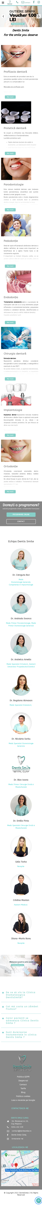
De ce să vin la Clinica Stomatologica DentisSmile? (20, 995)
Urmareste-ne (17, 1139)
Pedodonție (11, 241)
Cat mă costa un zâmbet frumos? (22, 1007)
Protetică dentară (15, 128)
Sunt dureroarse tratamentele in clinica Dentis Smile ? (21, 1034)
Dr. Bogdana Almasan (21, 700)
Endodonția (11, 297)
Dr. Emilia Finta (21, 821)
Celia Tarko (21, 862)
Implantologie (13, 410)
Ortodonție (11, 466)
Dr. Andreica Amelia (21, 660)
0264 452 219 (17, 1127)
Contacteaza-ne (17, 965)
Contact (21, 521)
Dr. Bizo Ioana (21, 780)
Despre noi (23, 1080)
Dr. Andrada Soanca (21, 619)
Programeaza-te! (18, 24)
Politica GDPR (23, 1077)
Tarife (23, 1088)
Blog (23, 1092)
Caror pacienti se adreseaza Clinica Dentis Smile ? (22, 1020)
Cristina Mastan (21, 900)
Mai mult (10, 97)
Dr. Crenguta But (21, 575)
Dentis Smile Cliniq (18, 1135)
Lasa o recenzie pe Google (23, 1100)
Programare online (21, 515)
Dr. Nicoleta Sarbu (21, 739)
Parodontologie (14, 184)
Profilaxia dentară (15, 71)
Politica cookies (23, 1096)
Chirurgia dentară (15, 353)
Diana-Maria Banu (21, 939)
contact (25, 3)
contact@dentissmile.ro (21, 1131)
